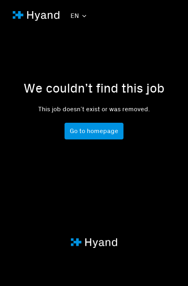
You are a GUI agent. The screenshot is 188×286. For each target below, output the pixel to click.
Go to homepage (94, 131)
